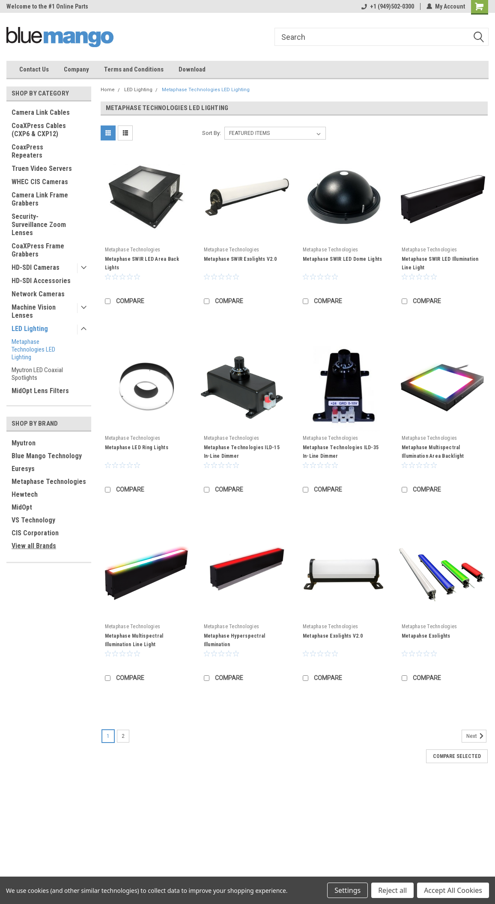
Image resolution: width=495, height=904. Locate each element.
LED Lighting (30, 329)
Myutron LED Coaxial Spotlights (37, 374)
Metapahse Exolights (426, 636)
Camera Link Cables (41, 112)
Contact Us (34, 69)
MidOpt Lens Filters (40, 391)
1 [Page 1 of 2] (108, 736)
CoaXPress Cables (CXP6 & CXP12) (39, 130)
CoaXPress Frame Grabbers (38, 250)
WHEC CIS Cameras (40, 182)
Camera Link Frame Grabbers (40, 199)
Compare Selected (457, 756)
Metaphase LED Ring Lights (136, 448)
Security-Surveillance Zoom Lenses (39, 224)
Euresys (23, 469)
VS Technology (33, 520)
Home (108, 89)
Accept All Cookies (453, 890)
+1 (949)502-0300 (387, 6)
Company (76, 69)
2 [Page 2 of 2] (123, 736)
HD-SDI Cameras (36, 267)
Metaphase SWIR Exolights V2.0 (240, 259)
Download (192, 69)
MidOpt (22, 507)
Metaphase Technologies (49, 481)
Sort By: (211, 133)
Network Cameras (38, 294)
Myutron (24, 443)
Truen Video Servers (42, 168)
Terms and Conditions (134, 69)
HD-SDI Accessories (41, 281)
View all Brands (34, 546)
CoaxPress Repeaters (27, 151)
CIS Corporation (35, 533)
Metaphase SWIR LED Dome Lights (342, 259)
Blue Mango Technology (47, 456)
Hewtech (25, 494)
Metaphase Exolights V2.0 (333, 636)
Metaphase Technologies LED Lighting (33, 349)
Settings (347, 890)
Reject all (392, 890)
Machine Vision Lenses (34, 311)
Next (476, 736)
